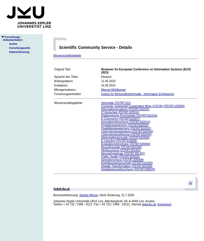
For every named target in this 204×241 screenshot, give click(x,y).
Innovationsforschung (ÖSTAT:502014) (125, 122)
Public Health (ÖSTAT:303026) (120, 156)
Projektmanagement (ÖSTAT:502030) (125, 125)
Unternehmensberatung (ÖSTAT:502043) (127, 131)
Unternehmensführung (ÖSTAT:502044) (126, 134)
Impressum (164, 204)
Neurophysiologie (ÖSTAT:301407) (123, 153)
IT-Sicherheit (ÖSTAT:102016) (120, 112)
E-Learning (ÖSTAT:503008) (119, 140)
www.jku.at (149, 204)
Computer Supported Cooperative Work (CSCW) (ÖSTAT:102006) (143, 106)
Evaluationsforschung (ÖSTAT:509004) (125, 144)
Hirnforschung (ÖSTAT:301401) (121, 150)
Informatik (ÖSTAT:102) (116, 103)
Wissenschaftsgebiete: (68, 103)
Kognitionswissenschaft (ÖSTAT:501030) (127, 163)
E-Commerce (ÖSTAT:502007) (120, 118)
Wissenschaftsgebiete (67, 55)
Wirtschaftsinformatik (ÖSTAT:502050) (125, 137)
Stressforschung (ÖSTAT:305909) (122, 159)
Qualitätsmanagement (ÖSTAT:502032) (126, 128)
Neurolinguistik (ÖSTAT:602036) (121, 147)
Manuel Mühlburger (113, 89)
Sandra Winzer (88, 195)
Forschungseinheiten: (68, 94)
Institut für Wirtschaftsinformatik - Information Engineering (137, 94)
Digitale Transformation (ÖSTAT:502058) (126, 166)
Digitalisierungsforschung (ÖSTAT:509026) (128, 169)
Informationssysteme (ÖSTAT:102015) (125, 109)
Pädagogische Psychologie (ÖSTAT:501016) (129, 115)
